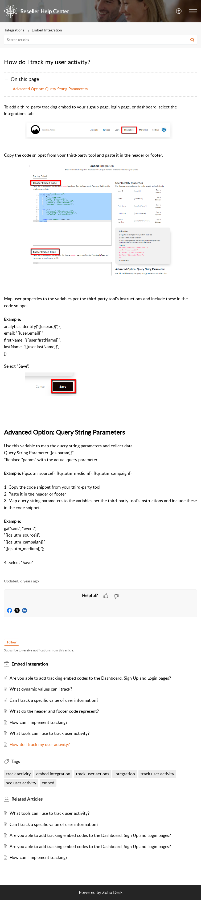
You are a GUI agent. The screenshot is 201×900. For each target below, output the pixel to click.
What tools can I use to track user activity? (49, 733)
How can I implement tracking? (38, 722)
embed (48, 783)
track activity (18, 774)
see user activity (21, 783)
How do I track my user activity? (40, 744)
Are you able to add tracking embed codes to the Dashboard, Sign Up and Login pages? (90, 678)
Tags (15, 761)
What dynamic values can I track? (41, 689)
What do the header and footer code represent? (54, 711)
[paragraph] (100, 338)
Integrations (14, 30)
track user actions (92, 774)
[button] (192, 40)
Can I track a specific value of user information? (54, 700)
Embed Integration (47, 30)
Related (27, 799)
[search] (100, 40)
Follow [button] (11, 642)
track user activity (157, 774)
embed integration (53, 774)
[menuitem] (179, 11)
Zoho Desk (112, 892)
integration (124, 774)
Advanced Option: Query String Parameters (50, 88)
